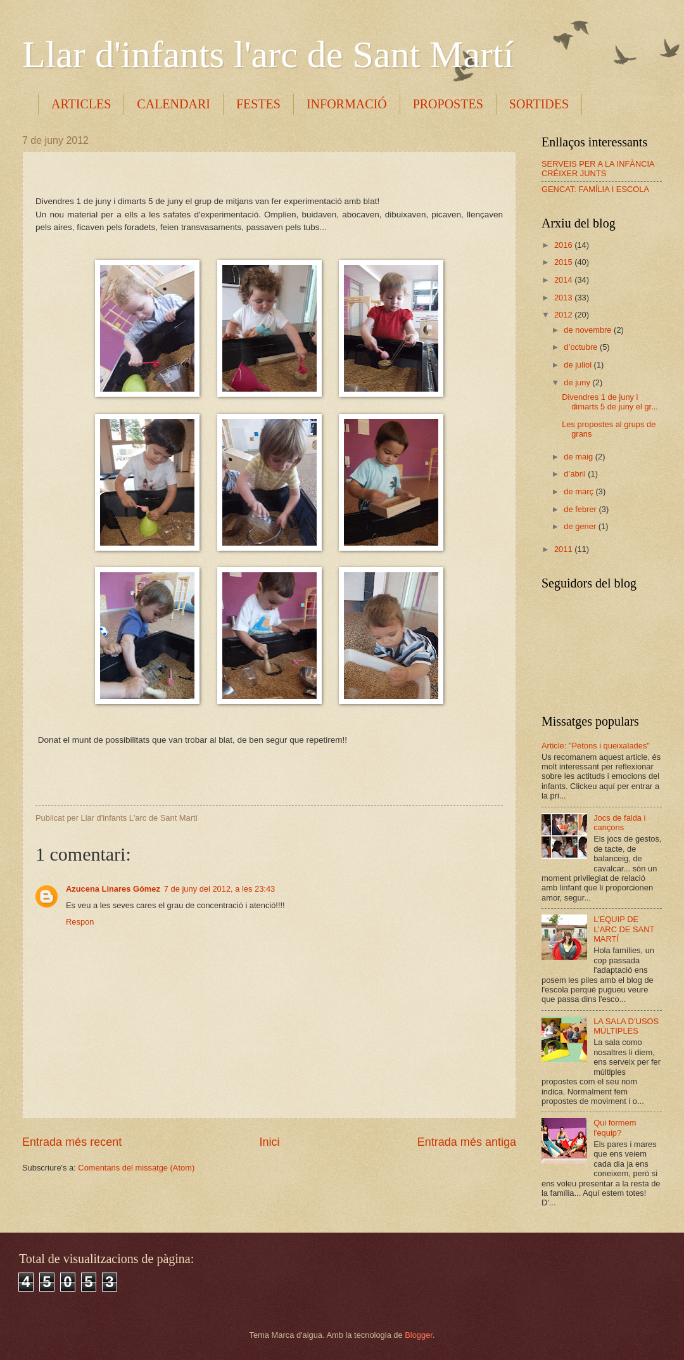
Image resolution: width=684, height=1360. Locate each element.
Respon (80, 922)
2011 (564, 549)
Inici (269, 1142)
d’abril (576, 473)
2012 (564, 314)
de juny (578, 382)
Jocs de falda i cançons (619, 822)
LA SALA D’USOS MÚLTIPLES (626, 1026)
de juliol (578, 364)
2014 (564, 280)
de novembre (589, 330)
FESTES (258, 104)
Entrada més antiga (466, 1142)
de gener (581, 526)
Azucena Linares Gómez (113, 889)
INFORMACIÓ (347, 104)
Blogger (419, 1335)
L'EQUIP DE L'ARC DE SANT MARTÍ (623, 929)
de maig (579, 456)
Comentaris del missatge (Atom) (136, 1167)
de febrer (581, 509)
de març (579, 491)
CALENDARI (173, 104)
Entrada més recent (72, 1142)
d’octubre (582, 347)
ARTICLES (81, 104)
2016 (564, 245)
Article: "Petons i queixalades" (596, 745)
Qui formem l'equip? (614, 1127)
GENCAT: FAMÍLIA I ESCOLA (595, 189)
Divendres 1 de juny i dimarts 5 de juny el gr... (610, 401)
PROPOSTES (448, 104)
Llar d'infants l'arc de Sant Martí (268, 54)
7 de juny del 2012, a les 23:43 (219, 889)
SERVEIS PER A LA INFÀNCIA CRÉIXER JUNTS (598, 168)
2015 (564, 262)
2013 (564, 297)
